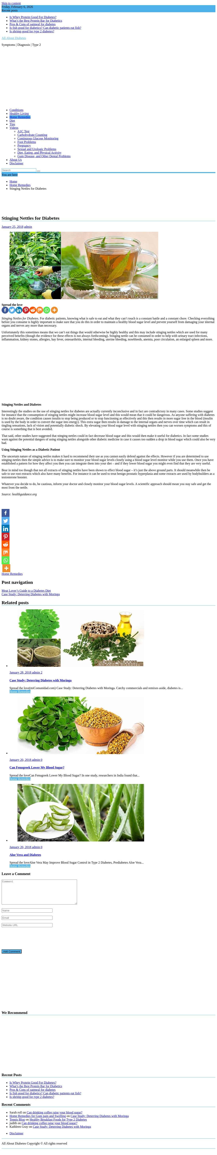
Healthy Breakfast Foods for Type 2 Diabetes (58, 1124)
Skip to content (11, 3)
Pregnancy (24, 145)
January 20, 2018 (21, 759)
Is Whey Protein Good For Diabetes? (33, 17)
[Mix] (39, 310)
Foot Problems (26, 142)
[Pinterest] (25, 310)
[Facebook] (5, 310)
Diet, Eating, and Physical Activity (39, 152)
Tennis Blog (17, 1124)
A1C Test (23, 131)
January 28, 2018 (21, 672)
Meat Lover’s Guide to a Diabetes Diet (26, 590)
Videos (14, 127)
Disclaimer (16, 163)
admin (28, 226)
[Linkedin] (18, 310)
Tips (12, 124)
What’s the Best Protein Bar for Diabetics (36, 20)
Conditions (16, 110)
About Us (16, 159)
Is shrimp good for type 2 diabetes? (32, 31)
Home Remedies (20, 117)
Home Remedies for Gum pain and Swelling (38, 1120)
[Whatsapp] (46, 310)
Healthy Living (19, 113)
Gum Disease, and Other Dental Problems (43, 156)
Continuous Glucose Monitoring (37, 138)
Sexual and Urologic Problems (36, 149)
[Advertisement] (108, 77)
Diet (12, 120)
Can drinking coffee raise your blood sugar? (54, 1117)
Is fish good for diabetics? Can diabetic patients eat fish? (45, 27)
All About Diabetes (14, 38)
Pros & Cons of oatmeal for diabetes (33, 24)
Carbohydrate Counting (32, 135)
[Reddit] (32, 310)
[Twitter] (12, 310)
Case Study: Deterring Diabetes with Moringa (31, 594)
